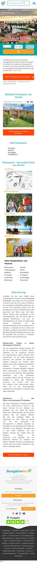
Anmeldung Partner (23, 553)
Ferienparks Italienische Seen (12, 546)
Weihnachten (8, 267)
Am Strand (8, 275)
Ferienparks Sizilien (14, 543)
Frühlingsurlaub (9, 270)
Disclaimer (21, 548)
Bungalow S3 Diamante (13, 101)
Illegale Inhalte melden (9, 551)
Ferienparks (7, 10)
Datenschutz (20, 551)
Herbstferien (9, 236)
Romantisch (24, 280)
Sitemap (14, 548)
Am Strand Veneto (21, 533)
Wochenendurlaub (11, 191)
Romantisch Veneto (20, 538)
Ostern (22, 270)
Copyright (29, 548)
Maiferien (7, 272)
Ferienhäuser (6, 530)
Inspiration (26, 10)
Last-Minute (8, 169)
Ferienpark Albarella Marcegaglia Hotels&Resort (13, 151)
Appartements (25, 530)
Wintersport (8, 280)
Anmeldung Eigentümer (9, 553)
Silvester (23, 267)
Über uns (7, 548)
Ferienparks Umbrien (28, 543)
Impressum (29, 551)
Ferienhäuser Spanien (28, 546)
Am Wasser (24, 275)
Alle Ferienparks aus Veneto (18, 455)
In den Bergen (25, 278)
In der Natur (8, 278)
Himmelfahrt (24, 272)
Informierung (8, 12)
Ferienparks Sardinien (15, 540)
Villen (32, 530)
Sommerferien (9, 214)
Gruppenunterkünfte (8, 533)
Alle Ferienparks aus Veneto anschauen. (18, 132)
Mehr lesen (17, 70)
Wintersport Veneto (8, 538)
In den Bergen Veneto (27, 535)
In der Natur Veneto (13, 535)
